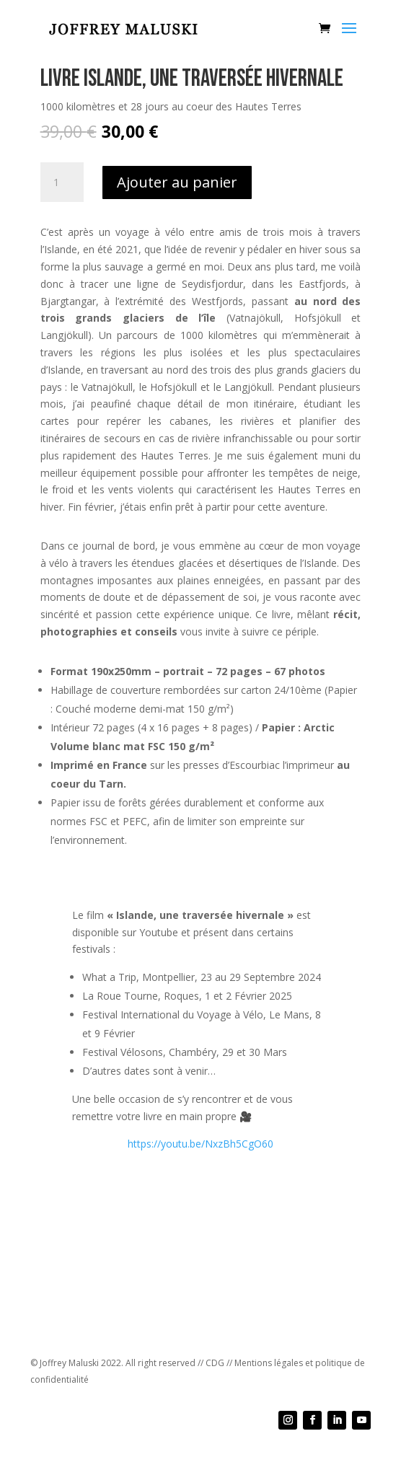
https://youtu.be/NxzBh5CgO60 (200, 1143)
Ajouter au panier (177, 182)
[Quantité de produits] (62, 182)
